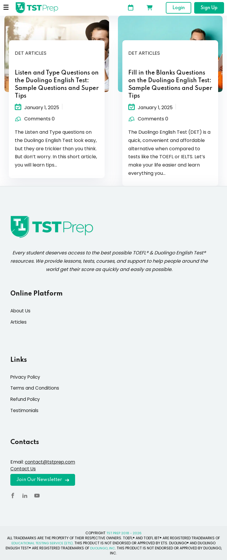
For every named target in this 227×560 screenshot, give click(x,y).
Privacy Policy (26, 377)
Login (178, 8)
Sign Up (209, 8)
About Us (20, 310)
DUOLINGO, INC (102, 548)
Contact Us (23, 468)
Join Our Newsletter (42, 479)
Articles (19, 322)
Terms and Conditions (35, 388)
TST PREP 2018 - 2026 (124, 532)
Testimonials (25, 410)
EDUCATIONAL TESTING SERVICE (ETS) (42, 543)
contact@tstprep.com (51, 462)
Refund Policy (25, 399)
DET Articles (30, 53)
